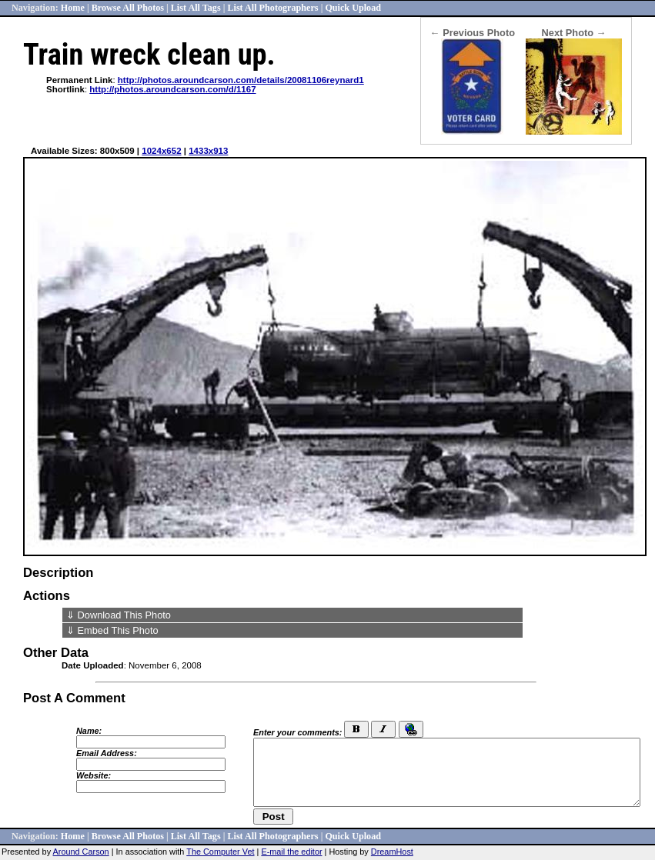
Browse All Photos (128, 7)
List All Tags (196, 7)
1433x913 (208, 150)
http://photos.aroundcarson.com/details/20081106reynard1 (241, 80)
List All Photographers (272, 7)
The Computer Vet (220, 851)
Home (73, 7)
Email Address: (106, 753)
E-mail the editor (291, 851)
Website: (93, 775)
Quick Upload (353, 7)
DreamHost (392, 851)
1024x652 (161, 150)
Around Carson (81, 851)
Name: (89, 730)
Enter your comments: (297, 732)
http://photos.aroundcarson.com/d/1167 (172, 89)
